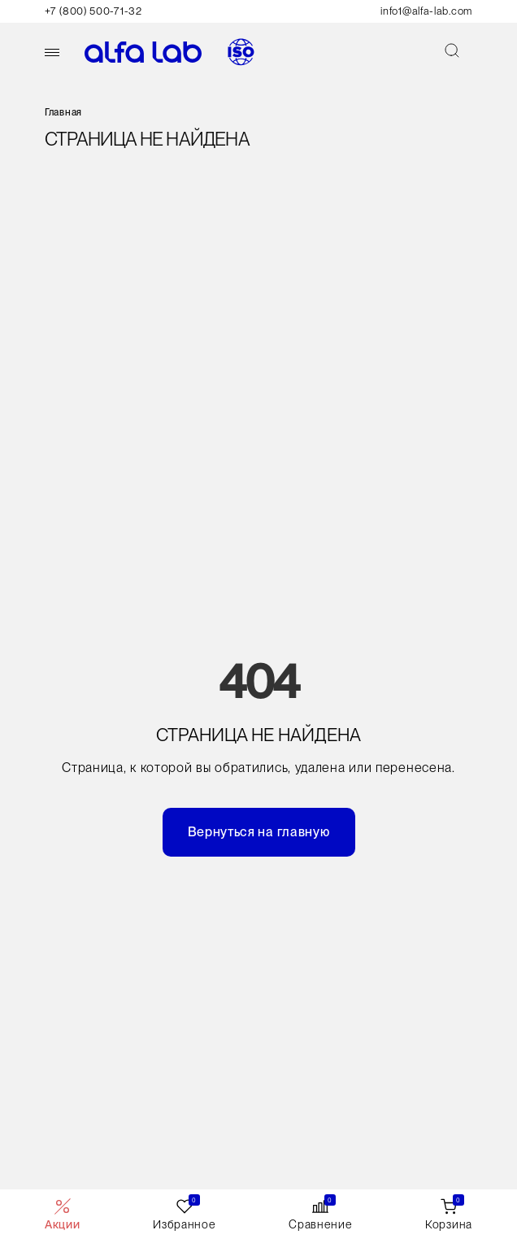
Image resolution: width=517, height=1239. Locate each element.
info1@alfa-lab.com (426, 11)
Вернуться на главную (259, 832)
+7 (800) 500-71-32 (93, 11)
